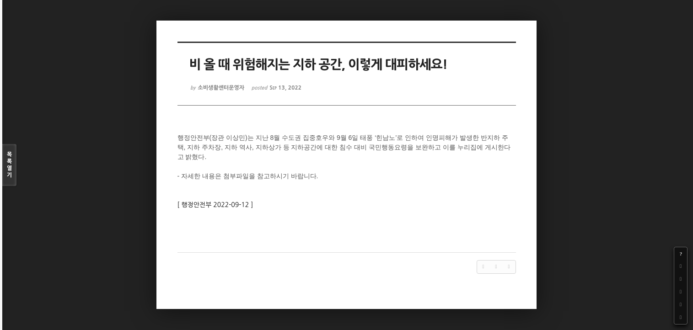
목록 (9, 165)
